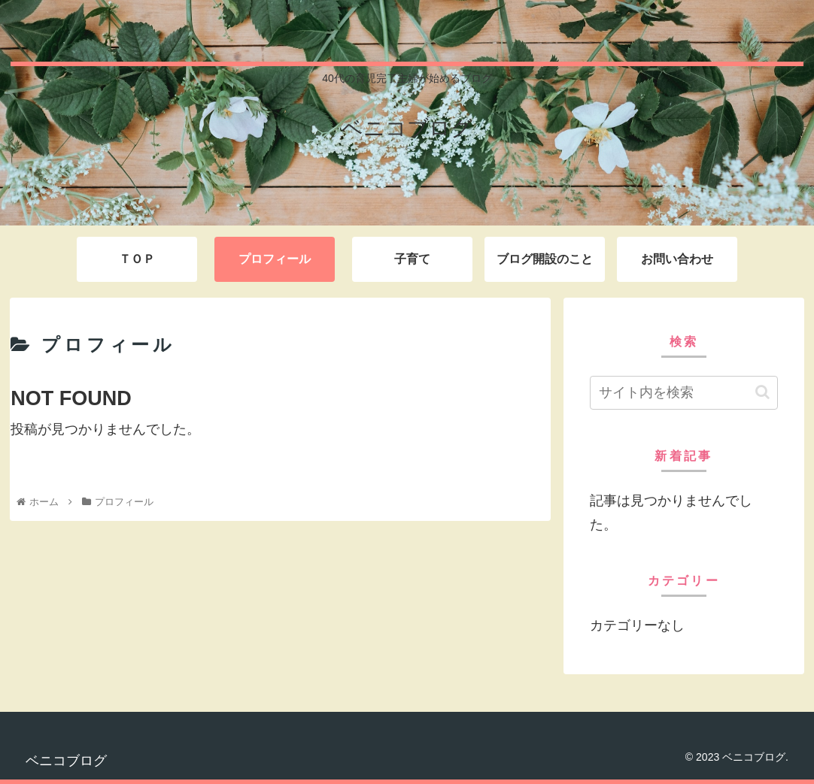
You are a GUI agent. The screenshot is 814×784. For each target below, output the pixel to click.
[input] (684, 393)
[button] (762, 392)
